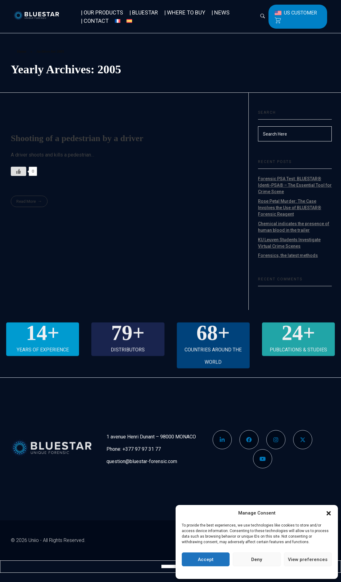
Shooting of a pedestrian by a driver (77, 138)
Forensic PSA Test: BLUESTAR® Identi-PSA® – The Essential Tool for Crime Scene (295, 185)
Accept (206, 559)
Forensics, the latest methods (288, 255)
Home (22, 51)
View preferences (307, 559)
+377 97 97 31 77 (142, 449)
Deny (256, 559)
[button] (329, 513)
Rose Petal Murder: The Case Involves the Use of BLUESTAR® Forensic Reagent (289, 208)
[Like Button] (18, 171)
